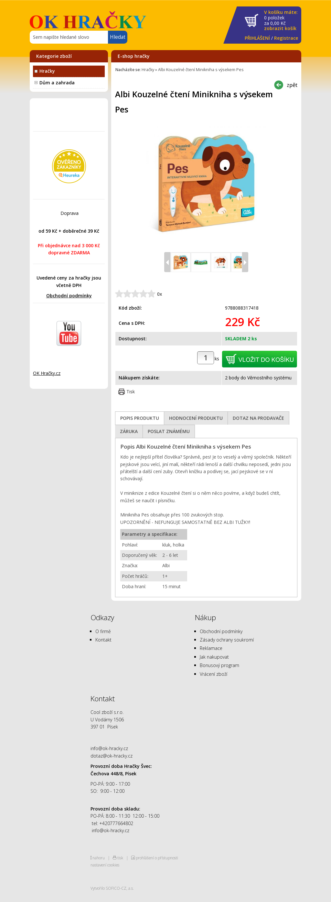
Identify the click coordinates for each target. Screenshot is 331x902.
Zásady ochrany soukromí (227, 640)
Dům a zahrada (57, 83)
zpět (292, 85)
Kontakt (103, 640)
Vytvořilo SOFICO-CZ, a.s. (112, 888)
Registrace (286, 38)
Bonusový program (219, 665)
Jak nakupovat (214, 657)
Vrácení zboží (213, 674)
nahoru (98, 857)
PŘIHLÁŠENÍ (257, 38)
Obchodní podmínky (69, 295)
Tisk (130, 391)
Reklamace (211, 648)
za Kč (281, 20)
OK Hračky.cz (46, 373)
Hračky (47, 71)
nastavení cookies (105, 864)
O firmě (103, 631)
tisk (120, 857)
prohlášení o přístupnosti (157, 857)
